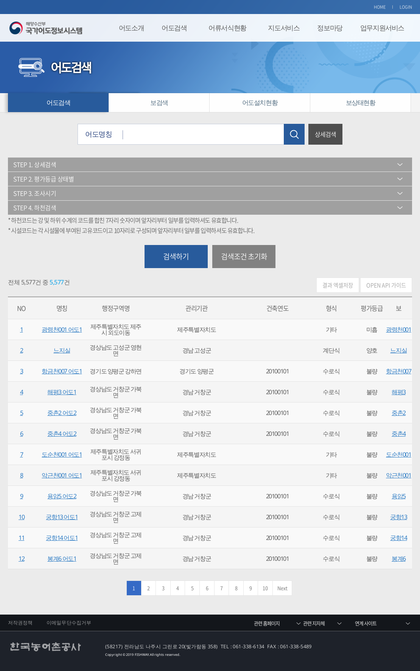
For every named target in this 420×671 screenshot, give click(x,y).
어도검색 (174, 27)
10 (21, 517)
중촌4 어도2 (61, 433)
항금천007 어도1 (62, 371)
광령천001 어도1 (62, 329)
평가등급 (372, 308)
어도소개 (131, 27)
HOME (380, 7)
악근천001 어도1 (62, 475)
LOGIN (406, 7)
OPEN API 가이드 (386, 285)
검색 (294, 134)
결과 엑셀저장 (337, 285)
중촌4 (399, 433)
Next (282, 587)
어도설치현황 (260, 102)
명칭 (61, 308)
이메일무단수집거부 (69, 622)
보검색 (159, 102)
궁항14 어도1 (62, 538)
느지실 (61, 350)
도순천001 (398, 454)
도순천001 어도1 (62, 454)
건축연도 (277, 308)
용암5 (399, 496)
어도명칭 (98, 133)
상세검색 (325, 134)
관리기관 (196, 308)
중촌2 (399, 413)
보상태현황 (360, 102)
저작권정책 (20, 622)
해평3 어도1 (61, 392)
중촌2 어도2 (61, 413)
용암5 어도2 (61, 496)
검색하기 (176, 256)
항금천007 (398, 371)
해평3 (399, 392)
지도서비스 (283, 27)
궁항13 (398, 517)
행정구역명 (115, 308)
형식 (331, 308)
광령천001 (398, 329)
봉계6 (399, 558)
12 (21, 558)
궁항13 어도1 (62, 517)
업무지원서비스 (382, 27)
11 (21, 538)
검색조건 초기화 (244, 256)
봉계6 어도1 (61, 558)
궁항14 (398, 538)
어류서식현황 (227, 27)
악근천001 (398, 475)
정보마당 (329, 27)
